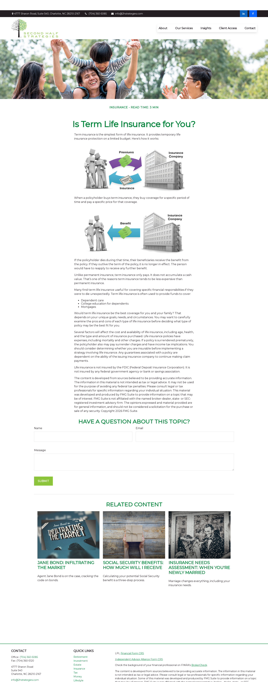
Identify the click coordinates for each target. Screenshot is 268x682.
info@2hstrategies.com (127, 3)
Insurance (79, 658)
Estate (77, 654)
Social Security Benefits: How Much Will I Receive (133, 555)
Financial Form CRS (132, 643)
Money (77, 666)
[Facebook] (253, 3)
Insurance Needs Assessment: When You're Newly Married (199, 557)
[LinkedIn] (243, 3)
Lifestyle (78, 670)
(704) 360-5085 (95, 3)
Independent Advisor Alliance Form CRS (139, 649)
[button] (163, 18)
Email (139, 418)
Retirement (80, 646)
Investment (80, 650)
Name (38, 418)
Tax (75, 662)
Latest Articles (82, 674)
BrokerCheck (199, 654)
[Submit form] (43, 470)
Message (40, 440)
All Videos (79, 678)
